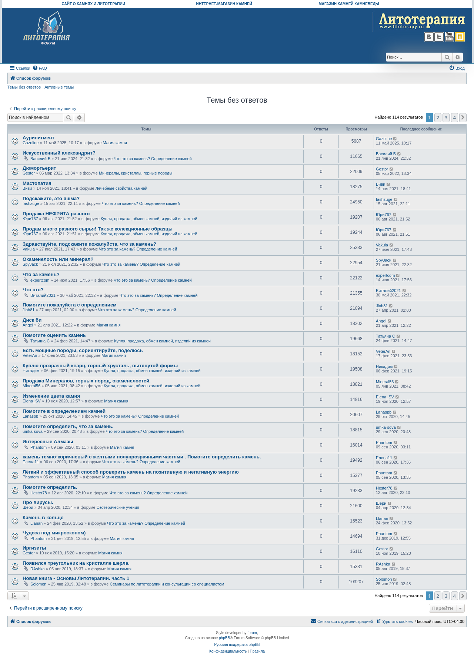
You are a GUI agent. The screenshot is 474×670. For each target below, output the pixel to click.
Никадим (31, 370)
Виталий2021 (43, 295)
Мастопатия (37, 183)
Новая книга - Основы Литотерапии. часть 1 (76, 578)
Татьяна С (40, 341)
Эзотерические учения (118, 507)
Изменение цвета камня (51, 396)
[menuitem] (39, 68)
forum (252, 633)
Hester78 (38, 493)
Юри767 (30, 218)
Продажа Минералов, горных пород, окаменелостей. (87, 381)
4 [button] (454, 117)
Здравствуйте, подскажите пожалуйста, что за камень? (89, 244)
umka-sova (33, 431)
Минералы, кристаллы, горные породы (135, 173)
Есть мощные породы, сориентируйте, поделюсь (83, 350)
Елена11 (31, 462)
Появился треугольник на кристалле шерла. (76, 563)
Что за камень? (41, 274)
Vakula (29, 249)
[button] (463, 117)
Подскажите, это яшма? (51, 198)
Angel (28, 325)
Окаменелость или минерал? (58, 259)
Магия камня (115, 142)
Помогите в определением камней (64, 411)
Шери (28, 507)
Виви (27, 188)
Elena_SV (32, 401)
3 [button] (446, 117)
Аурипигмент (38, 137)
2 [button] (438, 117)
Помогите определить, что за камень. (68, 426)
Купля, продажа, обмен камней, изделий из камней (149, 218)
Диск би (32, 320)
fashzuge (31, 203)
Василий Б (40, 158)
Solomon (38, 584)
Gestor (29, 173)
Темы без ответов (24, 87)
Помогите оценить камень (54, 335)
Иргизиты (34, 548)
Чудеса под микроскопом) (54, 532)
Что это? (33, 289)
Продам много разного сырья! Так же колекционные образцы (98, 229)
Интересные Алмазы (48, 441)
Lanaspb (30, 416)
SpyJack (30, 264)
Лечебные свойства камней (121, 188)
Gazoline (31, 142)
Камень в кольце (43, 517)
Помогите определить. (50, 487)
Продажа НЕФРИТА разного (56, 213)
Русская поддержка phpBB (237, 645)
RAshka (37, 569)
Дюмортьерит (39, 168)
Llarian (36, 523)
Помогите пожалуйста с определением (70, 305)
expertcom (39, 280)
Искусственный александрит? (59, 153)
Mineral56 (31, 386)
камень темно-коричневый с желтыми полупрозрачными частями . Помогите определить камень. (142, 457)
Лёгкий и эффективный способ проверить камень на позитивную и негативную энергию (131, 472)
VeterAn (30, 355)
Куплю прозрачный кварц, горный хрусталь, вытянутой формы (100, 365)
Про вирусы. (38, 502)
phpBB (224, 638)
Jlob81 (28, 310)
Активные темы (59, 87)
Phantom (38, 447)
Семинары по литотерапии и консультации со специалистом (167, 584)
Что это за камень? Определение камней (153, 158)
